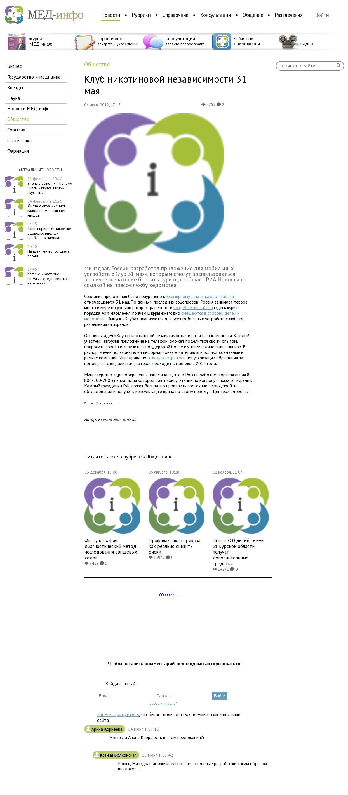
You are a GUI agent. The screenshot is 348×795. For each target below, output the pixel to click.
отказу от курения (164, 358)
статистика (19, 140)
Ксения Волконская (117, 419)
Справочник (175, 14)
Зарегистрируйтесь (118, 714)
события (16, 129)
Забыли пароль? (163, 703)
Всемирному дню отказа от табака (200, 296)
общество (18, 119)
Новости (110, 14)
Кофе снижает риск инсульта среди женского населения (48, 276)
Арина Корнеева (107, 729)
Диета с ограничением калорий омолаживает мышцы (47, 208)
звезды (15, 87)
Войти (322, 15)
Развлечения (289, 14)
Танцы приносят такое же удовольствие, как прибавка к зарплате (49, 230)
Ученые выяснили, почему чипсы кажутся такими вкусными (49, 185)
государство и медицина (33, 77)
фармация (18, 151)
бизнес (14, 66)
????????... (168, 594)
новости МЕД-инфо (28, 108)
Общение (253, 14)
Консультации (215, 14)
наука (13, 98)
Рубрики (141, 14)
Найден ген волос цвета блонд (48, 251)
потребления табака (193, 307)
